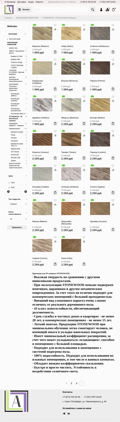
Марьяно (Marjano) (40, 46)
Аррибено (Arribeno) (40, 118)
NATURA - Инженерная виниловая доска (15, 79)
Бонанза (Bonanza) (69, 81)
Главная (8, 18)
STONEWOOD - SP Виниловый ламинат (15, 119)
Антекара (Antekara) (70, 187)
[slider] (8, 191)
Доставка (21, 2)
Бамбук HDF (15, 59)
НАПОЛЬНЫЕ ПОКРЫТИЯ (27, 18)
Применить (17, 227)
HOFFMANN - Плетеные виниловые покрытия (14, 87)
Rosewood (15, 155)
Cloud (13, 135)
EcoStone (14, 141)
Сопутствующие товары (17, 66)
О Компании (10, 2)
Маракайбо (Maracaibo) (66, 222)
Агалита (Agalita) (97, 187)
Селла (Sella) (66, 258)
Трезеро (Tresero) (68, 152)
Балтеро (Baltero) (97, 118)
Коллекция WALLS (18, 114)
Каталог (24, 9)
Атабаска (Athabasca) (99, 46)
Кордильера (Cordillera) (37, 82)
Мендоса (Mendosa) (70, 118)
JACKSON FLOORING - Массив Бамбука (16, 72)
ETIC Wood (15, 152)
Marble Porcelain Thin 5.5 (17, 145)
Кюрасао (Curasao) (40, 152)
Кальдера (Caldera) (40, 187)
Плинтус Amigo (16, 62)
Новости (39, 2)
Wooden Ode (15, 158)
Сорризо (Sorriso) (39, 258)
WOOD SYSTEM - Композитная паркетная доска (15, 166)
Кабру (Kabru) (67, 46)
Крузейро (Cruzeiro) (98, 221)
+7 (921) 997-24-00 (107, 2)
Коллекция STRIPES (15, 100)
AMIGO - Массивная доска (16, 52)
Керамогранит (14, 129)
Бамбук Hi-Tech (16, 56)
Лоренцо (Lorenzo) (98, 152)
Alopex (13, 161)
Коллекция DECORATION (16, 110)
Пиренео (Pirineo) (97, 81)
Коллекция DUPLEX (15, 105)
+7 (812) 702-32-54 (88, 2)
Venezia (14, 138)
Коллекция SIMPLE (15, 95)
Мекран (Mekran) (39, 221)
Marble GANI (15, 149)
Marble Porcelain (17, 132)
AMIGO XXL (13, 48)
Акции (31, 2)
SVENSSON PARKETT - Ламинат (16, 125)
